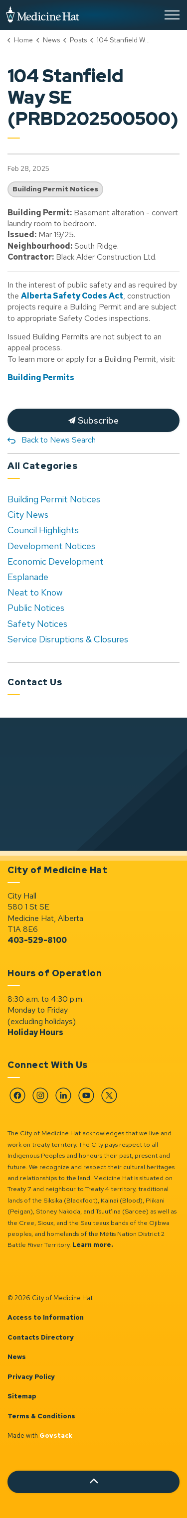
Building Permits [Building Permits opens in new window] (40, 377)
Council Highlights (43, 530)
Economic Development (55, 561)
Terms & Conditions (41, 1416)
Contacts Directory (40, 1337)
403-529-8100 (37, 940)
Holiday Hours (35, 1032)
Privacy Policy (31, 1376)
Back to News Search (58, 440)
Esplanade (27, 577)
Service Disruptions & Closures (67, 639)
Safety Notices (37, 623)
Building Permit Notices (55, 188)
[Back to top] (93, 1482)
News (16, 1357)
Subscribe (93, 420)
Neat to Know (35, 592)
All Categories (42, 465)
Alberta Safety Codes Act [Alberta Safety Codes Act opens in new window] (72, 296)
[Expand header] (172, 15)
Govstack (55, 1435)
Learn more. (92, 1244)
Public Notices (35, 607)
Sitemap (21, 1396)
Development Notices (51, 546)
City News (27, 514)
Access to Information (45, 1317)
